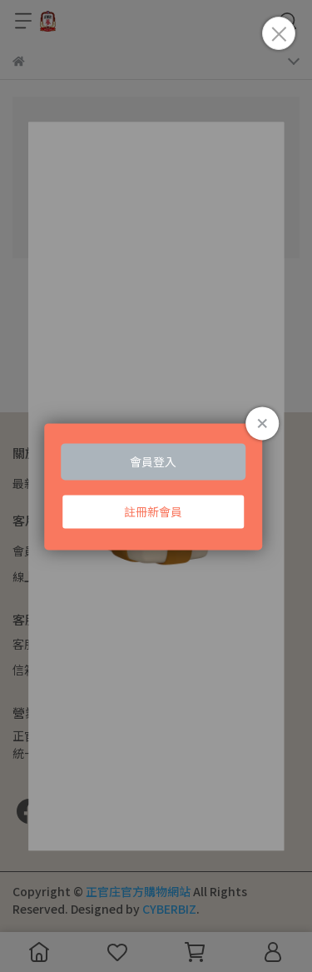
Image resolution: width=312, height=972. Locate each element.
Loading (156, 486)
